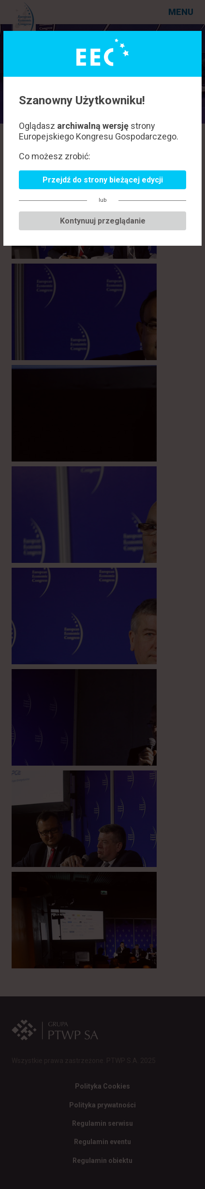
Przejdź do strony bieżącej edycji (103, 179)
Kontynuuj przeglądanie (103, 220)
